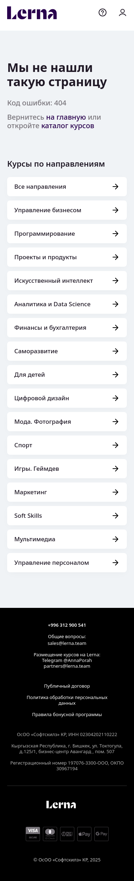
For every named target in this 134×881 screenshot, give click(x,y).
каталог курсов (67, 125)
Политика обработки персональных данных (66, 700)
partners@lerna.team (67, 666)
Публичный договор (67, 686)
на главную (66, 117)
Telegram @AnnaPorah (67, 660)
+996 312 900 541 (67, 625)
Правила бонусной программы (67, 714)
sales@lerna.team (67, 643)
